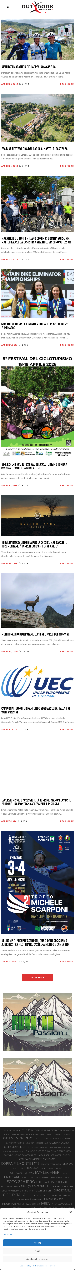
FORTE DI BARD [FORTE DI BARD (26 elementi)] (63, 1177)
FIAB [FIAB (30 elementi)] (23, 1177)
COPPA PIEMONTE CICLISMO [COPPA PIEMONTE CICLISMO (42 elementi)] (37, 1159)
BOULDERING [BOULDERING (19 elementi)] (67, 1139)
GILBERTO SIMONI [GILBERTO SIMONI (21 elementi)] (27, 1191)
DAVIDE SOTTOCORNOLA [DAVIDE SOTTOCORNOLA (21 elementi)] (51, 1164)
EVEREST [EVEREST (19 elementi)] (64, 1173)
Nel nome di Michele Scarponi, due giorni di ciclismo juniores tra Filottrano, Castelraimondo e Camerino (35, 942)
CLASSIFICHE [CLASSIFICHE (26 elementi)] (31, 1151)
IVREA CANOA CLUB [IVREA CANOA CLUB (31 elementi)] (61, 1203)
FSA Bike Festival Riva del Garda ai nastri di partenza (34, 149)
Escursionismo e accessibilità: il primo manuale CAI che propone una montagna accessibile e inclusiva (36, 802)
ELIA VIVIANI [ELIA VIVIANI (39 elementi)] (31, 1168)
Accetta (37, 1242)
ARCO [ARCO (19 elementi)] (68, 1134)
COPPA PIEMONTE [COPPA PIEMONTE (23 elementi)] (62, 1155)
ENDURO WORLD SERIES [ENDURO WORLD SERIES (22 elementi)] (51, 1168)
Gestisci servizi (9, 1234)
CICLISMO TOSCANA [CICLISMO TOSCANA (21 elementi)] (53, 1147)
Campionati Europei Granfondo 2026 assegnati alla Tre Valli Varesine (35, 710)
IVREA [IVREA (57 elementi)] (45, 1203)
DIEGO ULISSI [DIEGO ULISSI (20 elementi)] (18, 1168)
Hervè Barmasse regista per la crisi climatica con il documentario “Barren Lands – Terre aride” (33, 544)
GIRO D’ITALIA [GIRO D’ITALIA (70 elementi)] (14, 1195)
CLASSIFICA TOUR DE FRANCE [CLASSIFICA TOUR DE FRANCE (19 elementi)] (14, 1151)
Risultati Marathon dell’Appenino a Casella (28, 67)
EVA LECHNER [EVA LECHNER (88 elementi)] (47, 1172)
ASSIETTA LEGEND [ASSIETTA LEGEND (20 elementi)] (41, 1139)
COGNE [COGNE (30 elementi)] (42, 1151)
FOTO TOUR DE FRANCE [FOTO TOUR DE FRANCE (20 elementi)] (10, 1186)
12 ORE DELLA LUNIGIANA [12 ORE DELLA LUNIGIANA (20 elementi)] (10, 1130)
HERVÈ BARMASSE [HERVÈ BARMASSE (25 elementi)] (33, 1199)
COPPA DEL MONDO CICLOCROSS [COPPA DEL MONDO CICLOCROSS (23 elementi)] (18, 1155)
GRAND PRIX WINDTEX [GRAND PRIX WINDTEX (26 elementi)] (61, 1195)
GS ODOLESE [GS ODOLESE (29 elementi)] (18, 1199)
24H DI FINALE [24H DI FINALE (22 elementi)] (53, 1130)
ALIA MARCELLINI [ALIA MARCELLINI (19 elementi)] (23, 1134)
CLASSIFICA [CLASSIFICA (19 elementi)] (66, 1147)
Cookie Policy (25, 1266)
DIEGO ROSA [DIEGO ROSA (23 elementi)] (67, 1164)
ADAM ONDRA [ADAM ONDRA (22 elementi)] (10, 1134)
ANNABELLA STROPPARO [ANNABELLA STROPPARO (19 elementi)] (56, 1134)
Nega (37, 1251)
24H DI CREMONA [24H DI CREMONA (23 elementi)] (38, 1130)
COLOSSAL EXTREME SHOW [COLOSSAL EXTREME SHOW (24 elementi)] (59, 1151)
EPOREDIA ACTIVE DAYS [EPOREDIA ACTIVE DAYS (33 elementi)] (21, 1173)
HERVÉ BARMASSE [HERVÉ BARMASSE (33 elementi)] (52, 1199)
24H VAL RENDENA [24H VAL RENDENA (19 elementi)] (67, 1130)
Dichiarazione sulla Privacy (43, 1266)
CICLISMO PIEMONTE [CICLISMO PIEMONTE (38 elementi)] (16, 1146)
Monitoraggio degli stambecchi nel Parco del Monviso (35, 634)
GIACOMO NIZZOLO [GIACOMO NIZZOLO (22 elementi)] (10, 1191)
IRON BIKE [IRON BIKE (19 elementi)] (36, 1204)
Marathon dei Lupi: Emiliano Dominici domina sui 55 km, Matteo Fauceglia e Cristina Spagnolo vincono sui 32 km (36, 240)
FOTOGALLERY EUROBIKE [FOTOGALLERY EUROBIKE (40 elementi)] (52, 1181)
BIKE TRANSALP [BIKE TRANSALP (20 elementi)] (55, 1139)
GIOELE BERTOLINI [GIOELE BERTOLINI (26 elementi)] (44, 1191)
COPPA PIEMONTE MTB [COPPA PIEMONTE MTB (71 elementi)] (20, 1163)
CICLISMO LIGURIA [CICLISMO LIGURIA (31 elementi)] (59, 1142)
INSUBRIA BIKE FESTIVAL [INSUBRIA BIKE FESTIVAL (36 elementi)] (16, 1203)
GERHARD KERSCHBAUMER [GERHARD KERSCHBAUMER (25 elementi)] (61, 1186)
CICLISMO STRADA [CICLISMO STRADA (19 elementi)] (37, 1147)
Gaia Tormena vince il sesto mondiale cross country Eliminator (34, 326)
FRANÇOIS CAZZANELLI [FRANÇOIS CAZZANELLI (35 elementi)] (34, 1186)
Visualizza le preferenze (37, 1259)
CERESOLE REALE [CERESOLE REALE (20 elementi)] (41, 1143)
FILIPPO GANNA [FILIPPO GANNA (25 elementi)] (34, 1177)
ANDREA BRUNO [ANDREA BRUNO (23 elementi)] (38, 1134)
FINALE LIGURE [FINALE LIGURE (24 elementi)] (48, 1177)
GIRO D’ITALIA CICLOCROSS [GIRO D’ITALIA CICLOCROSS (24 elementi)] (38, 1195)
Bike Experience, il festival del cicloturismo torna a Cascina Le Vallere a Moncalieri (34, 466)
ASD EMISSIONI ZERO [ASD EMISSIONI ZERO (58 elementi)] (17, 1138)
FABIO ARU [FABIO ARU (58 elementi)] (12, 1177)
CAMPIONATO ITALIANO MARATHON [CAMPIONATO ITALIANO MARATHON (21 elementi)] (20, 1143)
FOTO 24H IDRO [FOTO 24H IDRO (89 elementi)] (21, 1181)
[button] (70, 1212)
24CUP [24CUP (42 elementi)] (25, 1129)
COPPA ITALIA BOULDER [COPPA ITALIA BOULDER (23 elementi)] (44, 1155)
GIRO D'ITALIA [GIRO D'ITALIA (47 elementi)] (63, 1190)
